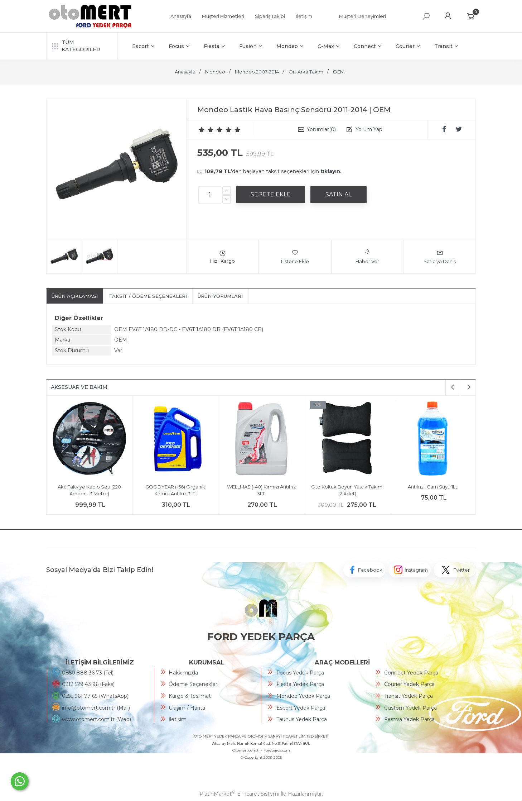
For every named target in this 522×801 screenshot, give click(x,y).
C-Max (328, 46)
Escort (143, 46)
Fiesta (214, 46)
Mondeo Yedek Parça (303, 696)
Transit (446, 46)
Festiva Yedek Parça (409, 719)
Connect (367, 46)
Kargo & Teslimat (190, 696)
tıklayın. (331, 171)
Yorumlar (321, 129)
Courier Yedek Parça (409, 684)
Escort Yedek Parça (300, 708)
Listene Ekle (295, 256)
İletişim (178, 719)
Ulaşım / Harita (187, 708)
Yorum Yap (369, 129)
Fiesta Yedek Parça (300, 684)
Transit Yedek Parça (408, 696)
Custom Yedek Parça (410, 708)
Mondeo (289, 46)
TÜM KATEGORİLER (76, 46)
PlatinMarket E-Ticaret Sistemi (239, 794)
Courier (408, 46)
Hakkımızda (183, 672)
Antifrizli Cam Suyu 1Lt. (433, 487)
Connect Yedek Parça (411, 672)
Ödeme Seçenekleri (193, 684)
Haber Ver (367, 256)
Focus (179, 46)
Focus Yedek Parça (300, 672)
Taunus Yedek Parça (301, 719)
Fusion (250, 46)
